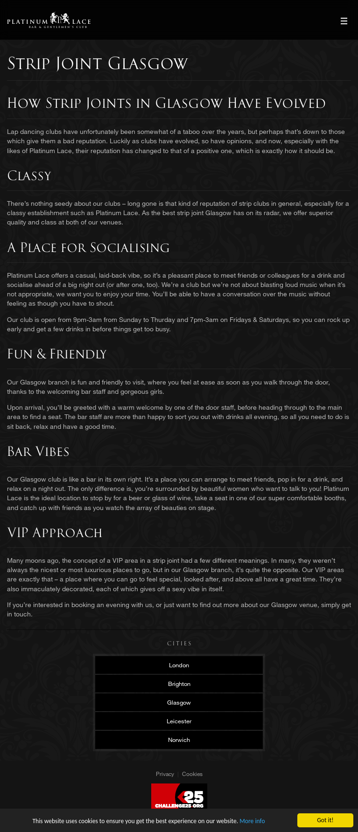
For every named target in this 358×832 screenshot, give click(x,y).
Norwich (179, 739)
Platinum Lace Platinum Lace (49, 20)
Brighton (179, 683)
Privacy (165, 773)
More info (252, 821)
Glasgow (179, 702)
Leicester (179, 721)
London (179, 665)
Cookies (192, 773)
